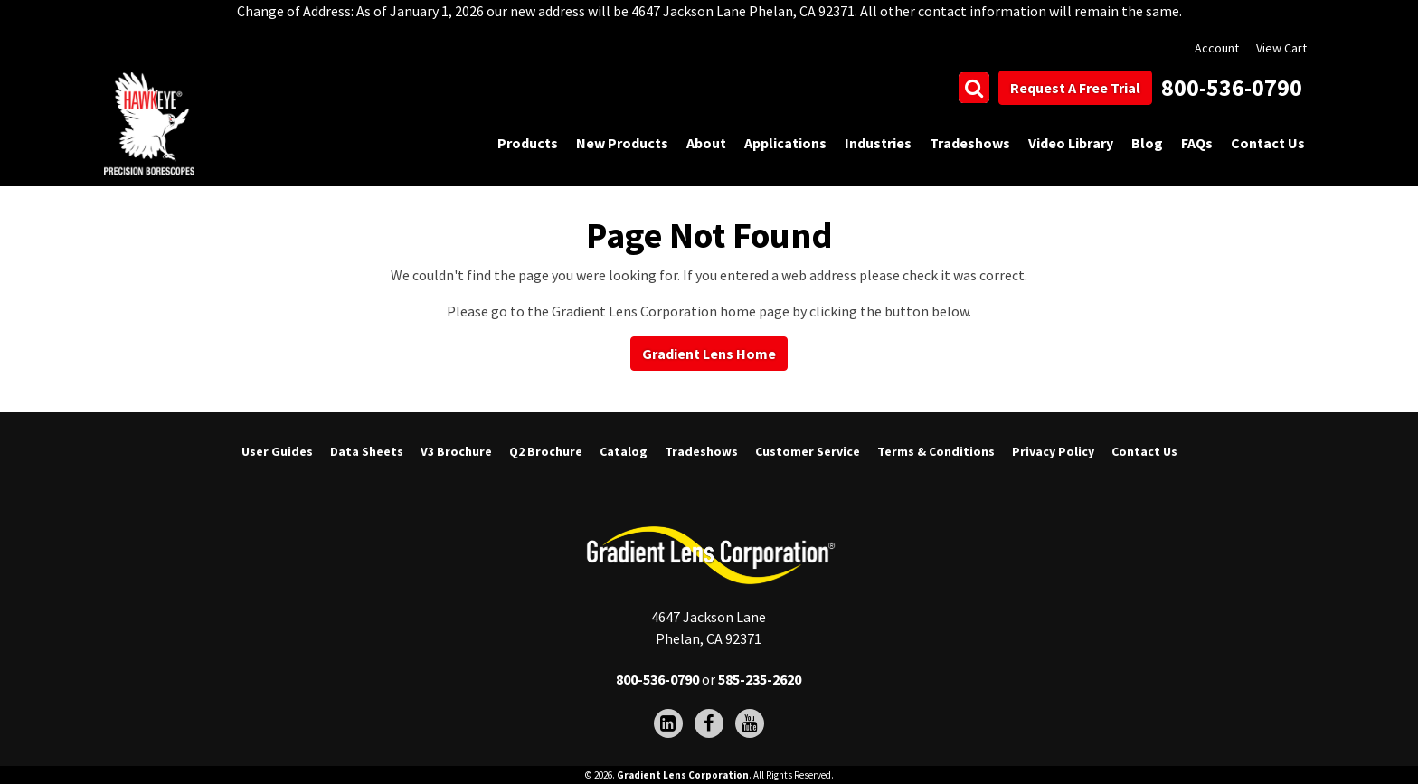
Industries (878, 143)
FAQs (1197, 143)
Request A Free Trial (1075, 88)
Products (527, 143)
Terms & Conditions (936, 451)
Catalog (624, 451)
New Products (622, 143)
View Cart (1281, 48)
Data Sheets (366, 451)
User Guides (277, 451)
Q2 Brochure (545, 451)
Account (1217, 48)
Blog (1147, 143)
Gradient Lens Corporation (683, 775)
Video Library (1070, 143)
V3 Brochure (456, 451)
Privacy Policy (1053, 451)
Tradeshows (970, 143)
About (706, 143)
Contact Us (1268, 143)
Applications (785, 143)
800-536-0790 (1231, 87)
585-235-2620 (759, 679)
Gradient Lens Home (709, 354)
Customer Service (807, 451)
